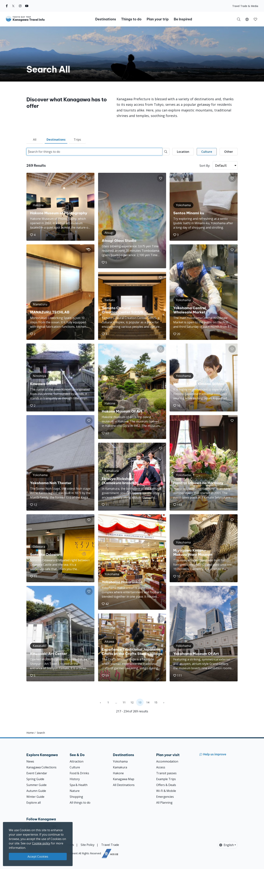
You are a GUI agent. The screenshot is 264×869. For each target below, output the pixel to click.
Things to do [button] (131, 19)
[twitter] (13, 6)
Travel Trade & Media (245, 6)
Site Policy (87, 845)
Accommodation (167, 761)
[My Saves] (255, 19)
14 (147, 702)
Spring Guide (35, 779)
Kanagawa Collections (41, 767)
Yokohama (120, 761)
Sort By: (204, 166)
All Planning (164, 803)
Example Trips (166, 779)
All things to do (80, 803)
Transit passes (166, 773)
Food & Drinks (79, 773)
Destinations (56, 140)
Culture (75, 767)
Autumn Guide (36, 791)
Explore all (33, 803)
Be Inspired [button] (183, 19)
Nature (75, 791)
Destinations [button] (105, 19)
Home (30, 732)
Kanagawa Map (123, 779)
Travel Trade (110, 845)
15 (155, 702)
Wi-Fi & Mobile (166, 791)
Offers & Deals (166, 785)
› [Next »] (163, 702)
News (30, 761)
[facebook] (7, 6)
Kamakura (120, 767)
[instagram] (20, 6)
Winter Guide (35, 797)
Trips (77, 140)
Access (160, 767)
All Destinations (124, 785)
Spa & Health (78, 785)
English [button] (226, 845)
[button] (247, 19)
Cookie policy (41, 843)
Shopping (76, 797)
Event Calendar (36, 773)
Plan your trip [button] (158, 19)
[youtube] (26, 6)
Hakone (118, 773)
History (75, 779)
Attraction (76, 761)
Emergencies (165, 797)
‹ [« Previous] (100, 702)
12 (132, 702)
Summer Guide (36, 785)
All (34, 140)
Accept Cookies (37, 856)
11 (124, 702)
